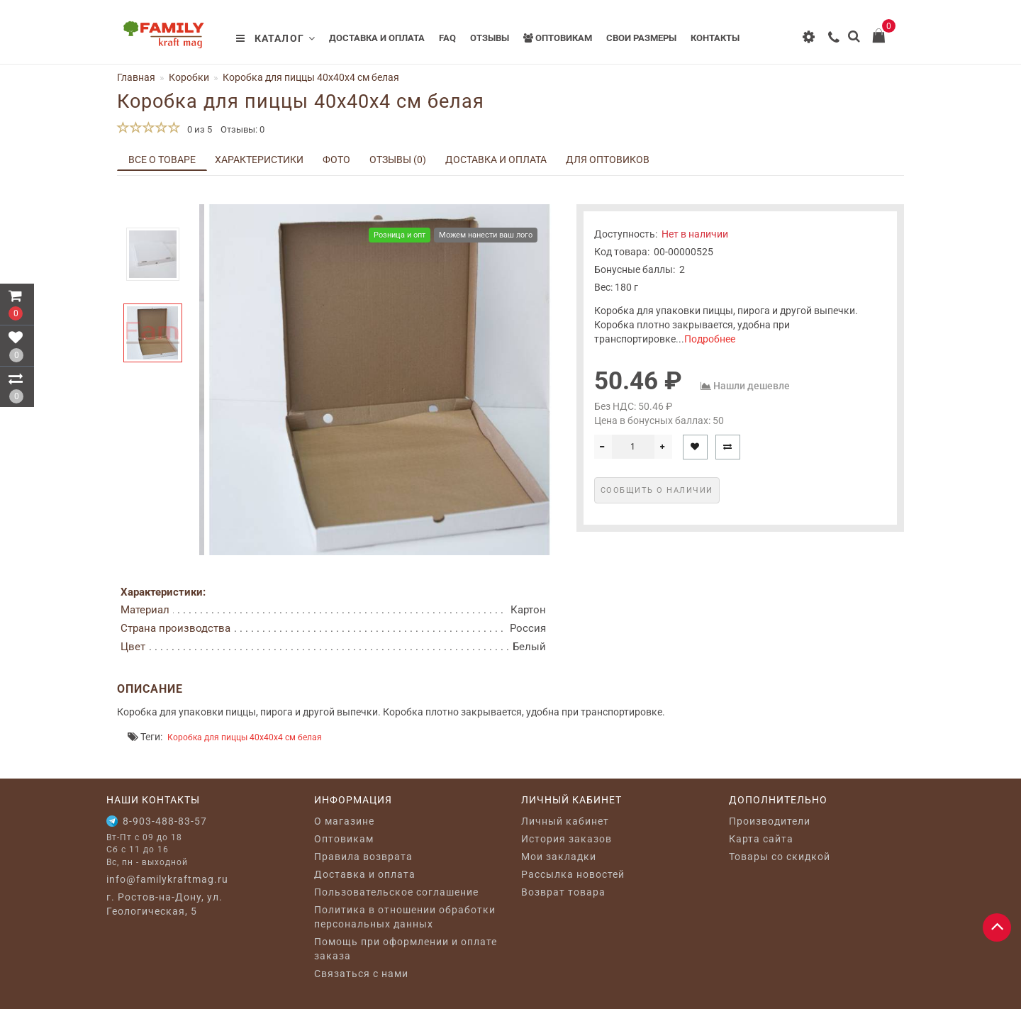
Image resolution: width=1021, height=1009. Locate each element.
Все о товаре (162, 159)
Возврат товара (563, 892)
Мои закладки (558, 856)
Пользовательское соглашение (396, 892)
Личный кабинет (565, 821)
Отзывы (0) (397, 159)
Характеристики (259, 159)
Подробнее (709, 339)
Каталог (276, 38)
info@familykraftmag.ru (167, 879)
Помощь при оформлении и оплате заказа (405, 948)
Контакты (715, 38)
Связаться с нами (361, 973)
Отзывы (489, 38)
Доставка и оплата (377, 38)
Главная (136, 77)
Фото (336, 159)
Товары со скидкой (779, 856)
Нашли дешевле (751, 385)
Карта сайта (761, 838)
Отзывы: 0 (242, 129)
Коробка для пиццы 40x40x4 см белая (244, 737)
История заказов (566, 838)
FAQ (447, 38)
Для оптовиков (607, 159)
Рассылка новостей (573, 874)
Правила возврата (363, 856)
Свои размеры (641, 38)
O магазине (344, 821)
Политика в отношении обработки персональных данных (405, 917)
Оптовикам (557, 38)
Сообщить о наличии (657, 490)
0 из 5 (197, 129)
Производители (769, 821)
